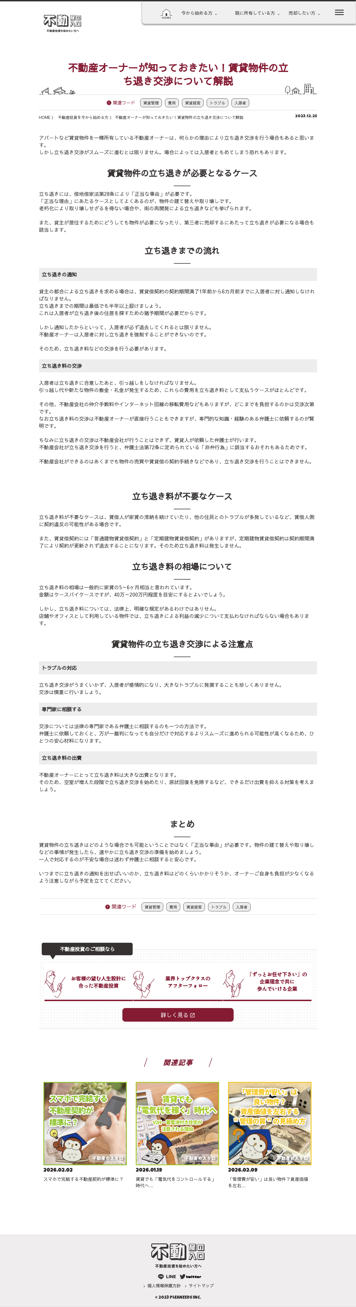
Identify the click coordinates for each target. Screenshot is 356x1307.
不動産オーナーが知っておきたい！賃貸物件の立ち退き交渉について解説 (179, 117)
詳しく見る (175, 1015)
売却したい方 (302, 13)
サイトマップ (201, 1285)
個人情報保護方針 (164, 1285)
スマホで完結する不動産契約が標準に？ (83, 1179)
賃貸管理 (151, 103)
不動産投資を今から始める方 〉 (85, 117)
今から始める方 (196, 13)
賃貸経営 (193, 103)
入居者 (240, 103)
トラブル (217, 103)
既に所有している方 (255, 13)
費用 (172, 103)
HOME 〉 (47, 117)
